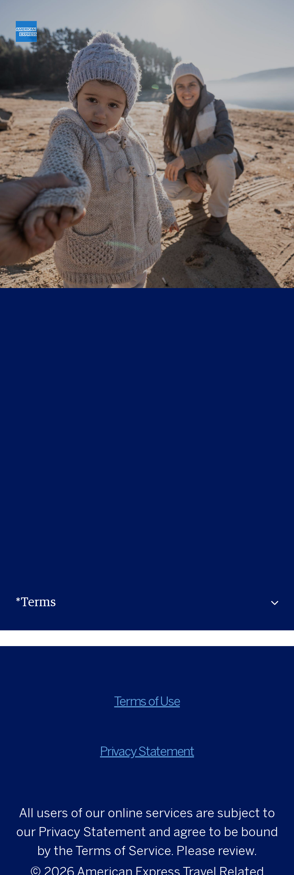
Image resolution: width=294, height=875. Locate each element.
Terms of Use (147, 702)
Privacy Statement (147, 752)
